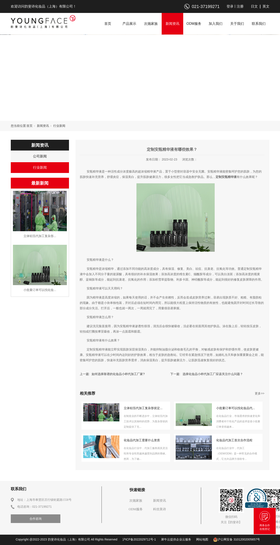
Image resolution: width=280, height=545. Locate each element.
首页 (107, 23)
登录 (230, 6)
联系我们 (259, 23)
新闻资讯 (172, 23)
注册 (240, 6)
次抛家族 (151, 23)
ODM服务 (193, 23)
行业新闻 (59, 125)
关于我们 (237, 23)
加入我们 (215, 23)
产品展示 (129, 23)
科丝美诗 (159, 509)
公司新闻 (40, 156)
